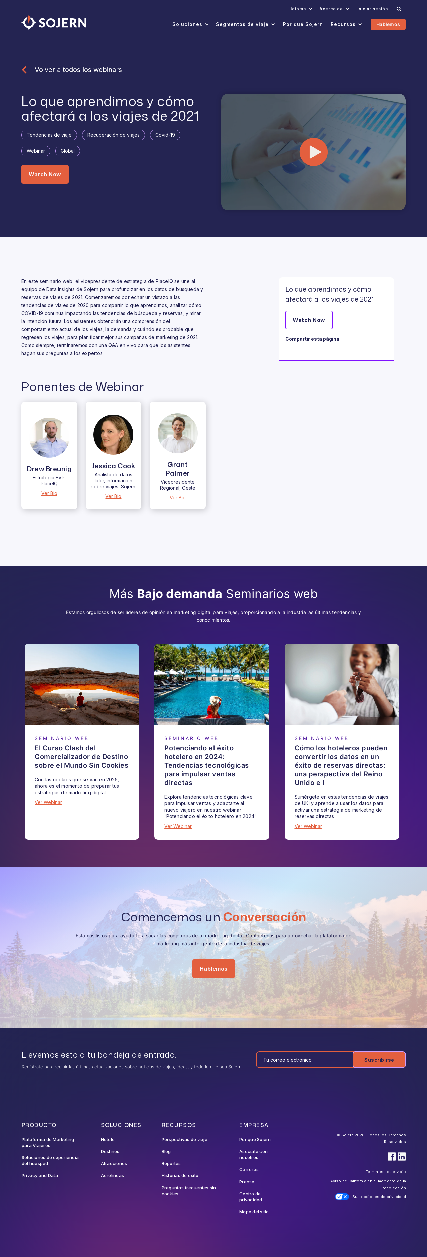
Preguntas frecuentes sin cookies (189, 1190)
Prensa (247, 1181)
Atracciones (114, 1163)
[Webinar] (82, 684)
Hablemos (388, 24)
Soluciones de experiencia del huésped (50, 1160)
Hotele (108, 1139)
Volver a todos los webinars (78, 70)
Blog (166, 1151)
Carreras (249, 1169)
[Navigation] (53, 22)
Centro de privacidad (250, 1196)
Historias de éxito (180, 1175)
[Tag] (49, 135)
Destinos (110, 1151)
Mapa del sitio (254, 1211)
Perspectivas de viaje (184, 1139)
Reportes (171, 1163)
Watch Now (45, 174)
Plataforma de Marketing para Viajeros (48, 1142)
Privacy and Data (40, 1175)
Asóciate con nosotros (253, 1154)
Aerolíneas (112, 1175)
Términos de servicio (386, 1171)
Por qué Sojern (255, 1139)
